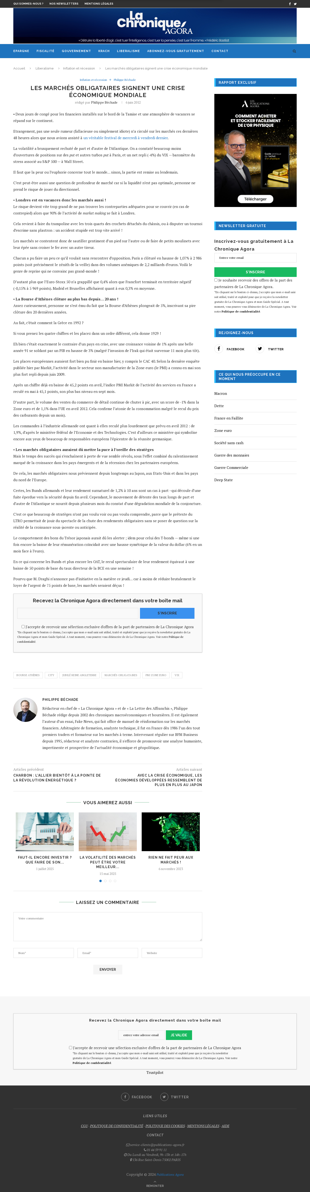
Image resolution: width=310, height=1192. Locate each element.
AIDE (225, 1125)
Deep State (223, 479)
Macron (220, 393)
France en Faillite (228, 418)
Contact (219, 51)
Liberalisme (128, 51)
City (51, 675)
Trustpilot (155, 1072)
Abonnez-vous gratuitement (175, 51)
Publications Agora (170, 1174)
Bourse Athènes (28, 675)
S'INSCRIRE (167, 613)
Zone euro (223, 430)
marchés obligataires (121, 675)
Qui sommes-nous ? (28, 3)
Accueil (19, 68)
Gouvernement (76, 51)
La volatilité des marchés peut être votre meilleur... (108, 862)
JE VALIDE (179, 1035)
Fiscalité (45, 51)
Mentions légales (99, 3)
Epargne (21, 51)
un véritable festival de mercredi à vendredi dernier (125, 137)
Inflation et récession (79, 68)
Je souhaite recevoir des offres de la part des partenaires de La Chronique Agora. (255, 296)
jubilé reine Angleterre (79, 675)
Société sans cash (228, 442)
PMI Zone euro (156, 675)
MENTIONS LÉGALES (203, 1125)
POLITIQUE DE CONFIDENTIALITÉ (116, 1125)
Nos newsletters (63, 3)
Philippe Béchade (126, 80)
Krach (104, 51)
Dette (219, 405)
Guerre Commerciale (231, 467)
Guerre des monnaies (231, 455)
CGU (84, 1125)
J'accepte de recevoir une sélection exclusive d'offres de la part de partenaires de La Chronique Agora (107, 634)
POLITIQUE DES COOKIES (165, 1125)
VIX (177, 675)
